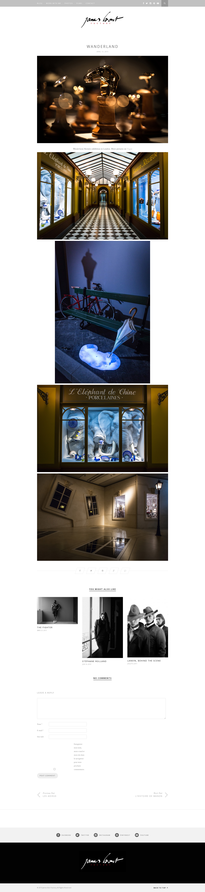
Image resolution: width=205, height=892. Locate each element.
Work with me (53, 3)
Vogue (129, 148)
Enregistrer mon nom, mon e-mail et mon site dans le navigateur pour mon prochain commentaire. (79, 757)
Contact (90, 3)
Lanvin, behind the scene (144, 660)
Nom (39, 724)
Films (79, 3)
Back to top (161, 888)
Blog (40, 3)
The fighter (45, 627)
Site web (40, 737)
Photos (69, 3)
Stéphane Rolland (94, 661)
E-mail (40, 730)
